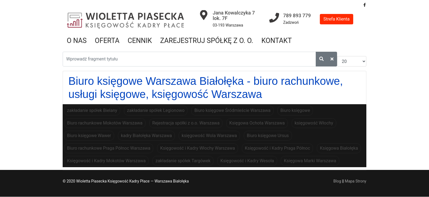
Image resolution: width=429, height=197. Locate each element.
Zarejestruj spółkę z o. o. (206, 41)
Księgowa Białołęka (339, 148)
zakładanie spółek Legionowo (155, 110)
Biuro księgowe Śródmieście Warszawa (232, 110)
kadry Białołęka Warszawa (146, 135)
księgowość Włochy (314, 123)
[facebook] (364, 5)
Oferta (107, 41)
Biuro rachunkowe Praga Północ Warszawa (108, 148)
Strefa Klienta (336, 19)
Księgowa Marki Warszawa (310, 160)
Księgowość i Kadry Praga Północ (277, 148)
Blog (337, 181)
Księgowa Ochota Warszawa (257, 123)
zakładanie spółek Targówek (182, 160)
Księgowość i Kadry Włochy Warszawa (197, 148)
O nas (77, 41)
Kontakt (276, 41)
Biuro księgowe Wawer (89, 135)
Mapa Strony (355, 181)
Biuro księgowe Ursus (268, 135)
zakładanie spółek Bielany (92, 110)
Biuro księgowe (295, 110)
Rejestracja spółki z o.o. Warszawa (186, 123)
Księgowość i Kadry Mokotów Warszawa (106, 160)
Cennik (140, 41)
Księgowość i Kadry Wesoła (247, 160)
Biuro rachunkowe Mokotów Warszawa (105, 123)
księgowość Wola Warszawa (209, 135)
